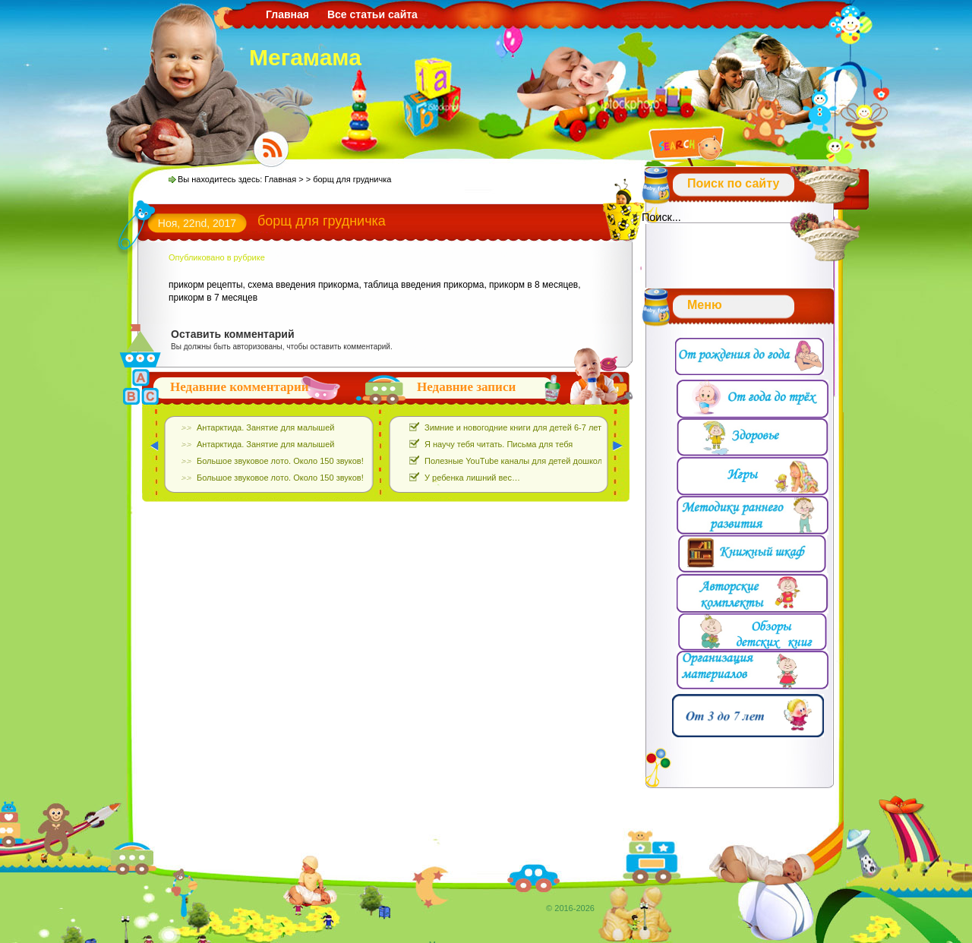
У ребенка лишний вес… (472, 477)
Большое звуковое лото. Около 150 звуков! (280, 460)
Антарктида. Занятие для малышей (265, 427)
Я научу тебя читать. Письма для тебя (498, 444)
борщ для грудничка (321, 221)
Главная (287, 14)
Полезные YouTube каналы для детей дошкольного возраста (542, 460)
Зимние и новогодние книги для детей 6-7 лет (512, 427)
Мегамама (305, 57)
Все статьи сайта (372, 14)
